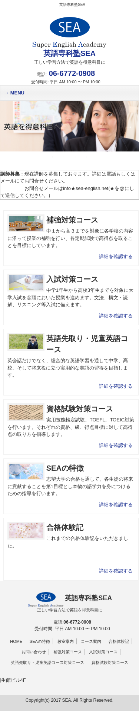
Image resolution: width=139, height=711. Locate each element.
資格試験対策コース (110, 662)
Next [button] (128, 126)
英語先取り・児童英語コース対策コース (47, 662)
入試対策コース (103, 652)
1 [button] (53, 157)
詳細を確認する (116, 256)
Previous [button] (9, 126)
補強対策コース (67, 652)
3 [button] (75, 157)
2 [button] (64, 157)
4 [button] (86, 157)
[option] (69, 126)
